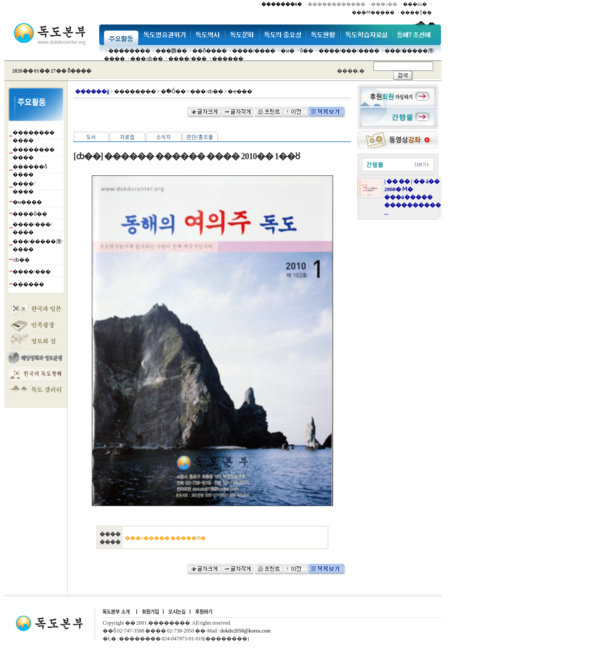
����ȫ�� (30, 214)
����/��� (187, 59)
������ (227, 59)
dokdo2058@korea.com (245, 631)
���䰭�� (171, 51)
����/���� (253, 51)
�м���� (27, 202)
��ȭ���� (209, 51)
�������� (129, 51)
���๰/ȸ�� (146, 59)
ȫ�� (306, 51)
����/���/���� (349, 51)
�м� (288, 51)
